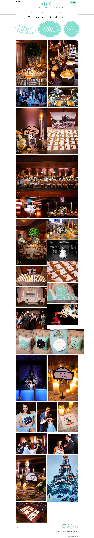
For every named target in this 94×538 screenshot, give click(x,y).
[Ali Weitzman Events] (16, 1)
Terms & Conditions (71, 536)
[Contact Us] (73, 2)
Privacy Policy (76, 536)
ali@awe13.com (19, 524)
